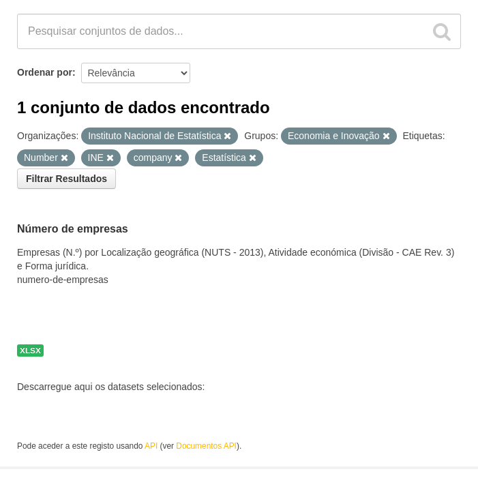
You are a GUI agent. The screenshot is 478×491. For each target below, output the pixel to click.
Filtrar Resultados (66, 178)
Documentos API (206, 446)
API (151, 446)
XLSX (30, 350)
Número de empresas (72, 229)
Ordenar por (44, 72)
